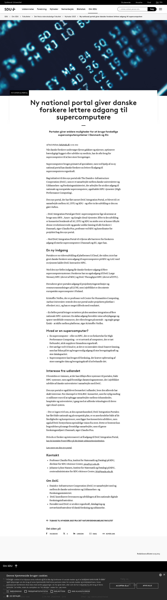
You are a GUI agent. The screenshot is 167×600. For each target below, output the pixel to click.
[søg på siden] (134, 9)
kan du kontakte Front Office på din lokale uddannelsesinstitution (78, 431)
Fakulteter (26, 16)
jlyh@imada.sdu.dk (105, 461)
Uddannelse (28, 9)
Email (93, 523)
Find (149, 2)
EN (161, 2)
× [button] (164, 575)
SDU (6, 16)
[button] (7, 591)
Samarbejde (67, 9)
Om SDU (93, 9)
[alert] (83, 586)
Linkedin (78, 523)
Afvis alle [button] (147, 585)
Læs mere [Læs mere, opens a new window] (62, 587)
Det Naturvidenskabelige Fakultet (47, 16)
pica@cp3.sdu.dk (92, 454)
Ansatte (139, 2)
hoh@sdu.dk (63, 135)
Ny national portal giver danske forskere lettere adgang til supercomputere (111, 16)
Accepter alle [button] (122, 586)
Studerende (125, 2)
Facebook (52, 523)
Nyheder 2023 (70, 16)
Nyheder (54, 9)
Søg (152, 9)
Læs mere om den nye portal (60, 437)
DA (157, 2)
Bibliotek (81, 9)
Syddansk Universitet (13, 2)
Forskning (42, 9)
